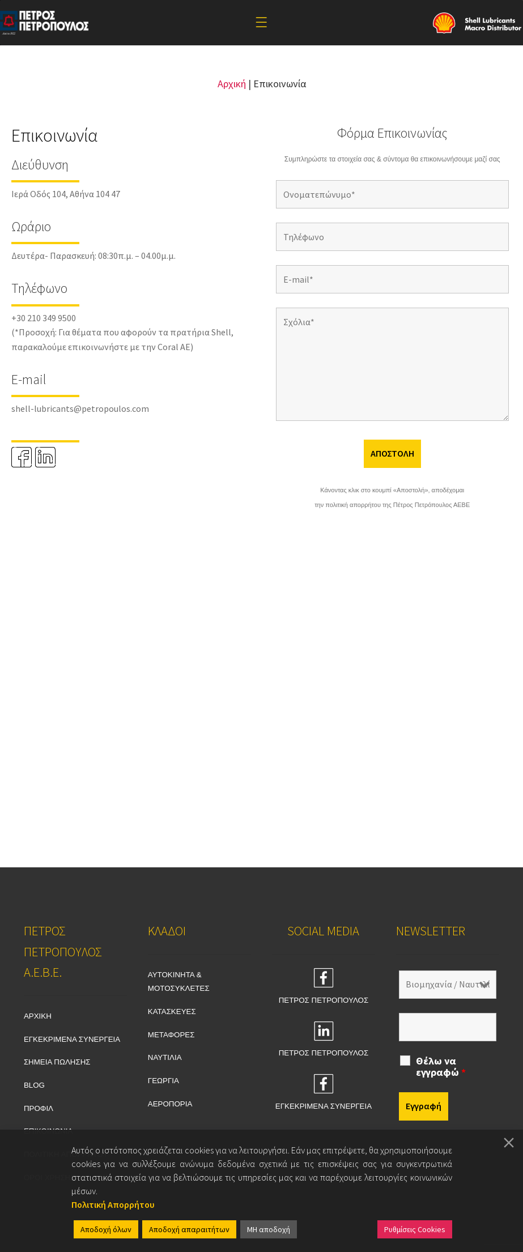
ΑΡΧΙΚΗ (38, 1016)
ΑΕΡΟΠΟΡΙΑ (170, 1104)
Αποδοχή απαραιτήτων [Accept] (189, 1229)
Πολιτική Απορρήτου (113, 1204)
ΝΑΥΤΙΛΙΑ (165, 1057)
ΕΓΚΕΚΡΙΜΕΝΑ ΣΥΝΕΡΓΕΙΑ (72, 1039)
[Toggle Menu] (261, 22)
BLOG (34, 1085)
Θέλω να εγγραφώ (441, 1066)
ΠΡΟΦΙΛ (38, 1108)
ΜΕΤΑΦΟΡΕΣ (171, 1034)
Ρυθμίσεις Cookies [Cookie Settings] (414, 1229)
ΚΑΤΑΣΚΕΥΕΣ (172, 1011)
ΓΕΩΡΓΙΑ (163, 1080)
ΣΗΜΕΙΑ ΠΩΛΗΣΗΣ (57, 1062)
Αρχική (232, 83)
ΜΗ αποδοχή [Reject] (268, 1229)
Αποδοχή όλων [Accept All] (105, 1229)
